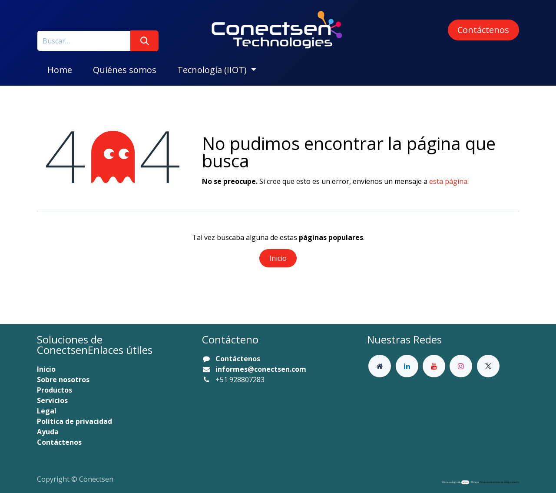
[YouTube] (434, 366)
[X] (488, 366)
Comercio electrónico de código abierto (499, 482)
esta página (448, 181)
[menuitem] (60, 70)
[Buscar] (144, 40)
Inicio (278, 258)
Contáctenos (483, 30)
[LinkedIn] (407, 366)
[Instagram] (461, 366)
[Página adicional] (379, 366)
